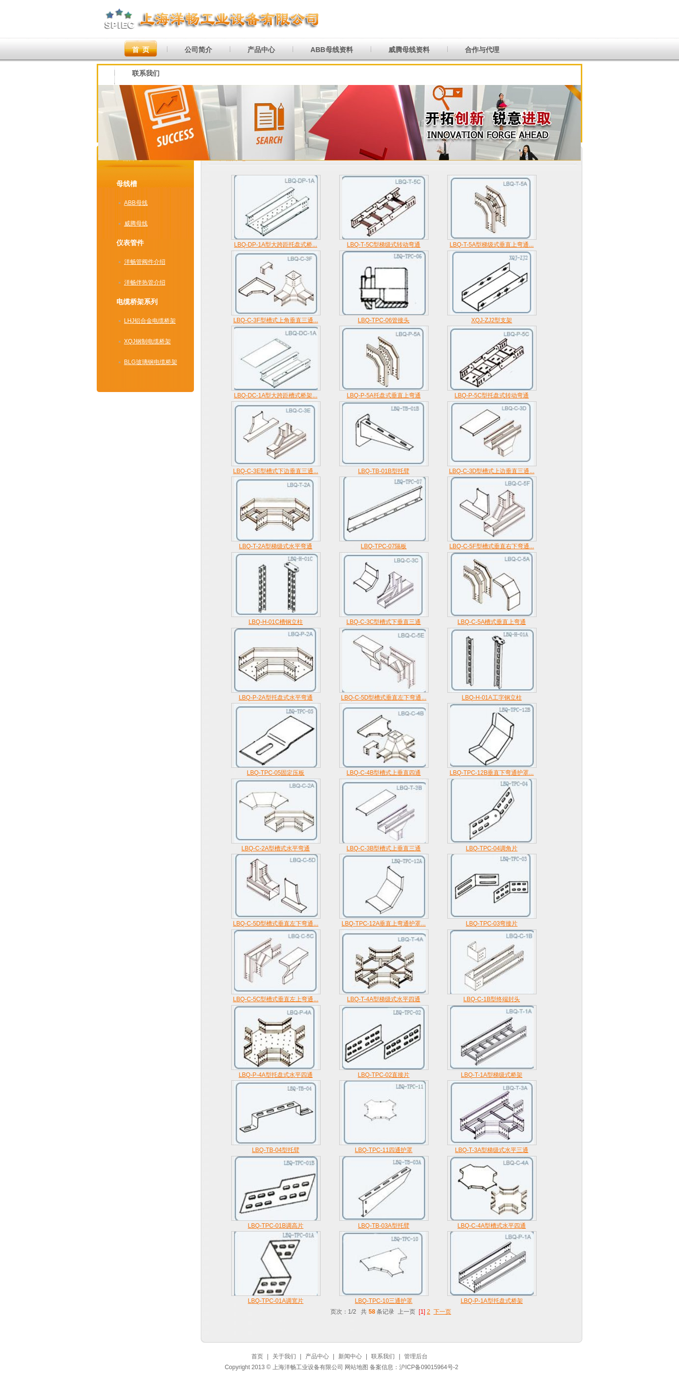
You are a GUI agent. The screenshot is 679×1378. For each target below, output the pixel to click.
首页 (257, 1356)
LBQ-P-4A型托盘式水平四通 (276, 1074)
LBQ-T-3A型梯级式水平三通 (491, 1150)
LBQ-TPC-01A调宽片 (275, 1300)
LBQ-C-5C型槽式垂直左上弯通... (275, 999)
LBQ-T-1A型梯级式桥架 (491, 1074)
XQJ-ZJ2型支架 (491, 320)
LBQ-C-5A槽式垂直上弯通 (492, 622)
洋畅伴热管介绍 (144, 282)
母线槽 (126, 184)
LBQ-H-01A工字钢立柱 (491, 697)
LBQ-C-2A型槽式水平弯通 (276, 848)
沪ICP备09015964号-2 (428, 1367)
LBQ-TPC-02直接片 (383, 1074)
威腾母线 (136, 223)
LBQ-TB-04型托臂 (275, 1150)
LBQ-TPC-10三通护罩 (383, 1300)
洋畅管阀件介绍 (144, 261)
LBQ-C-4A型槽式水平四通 (492, 1225)
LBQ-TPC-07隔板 (384, 546)
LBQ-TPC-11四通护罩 (383, 1150)
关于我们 (284, 1356)
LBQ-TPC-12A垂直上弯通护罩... (384, 923)
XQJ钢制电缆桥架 (147, 341)
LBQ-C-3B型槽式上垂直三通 (384, 848)
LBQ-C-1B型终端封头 (491, 999)
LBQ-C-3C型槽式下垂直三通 (383, 622)
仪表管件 (130, 243)
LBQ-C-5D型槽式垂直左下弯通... (383, 697)
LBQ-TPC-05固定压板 (275, 772)
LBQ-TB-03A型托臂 (383, 1225)
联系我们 (383, 1356)
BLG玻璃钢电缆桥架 (150, 362)
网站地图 (356, 1367)
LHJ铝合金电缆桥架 (150, 320)
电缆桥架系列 (137, 302)
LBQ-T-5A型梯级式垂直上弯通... (492, 244)
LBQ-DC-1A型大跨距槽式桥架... (275, 395)
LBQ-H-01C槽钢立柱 (275, 622)
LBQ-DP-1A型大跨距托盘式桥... (275, 244)
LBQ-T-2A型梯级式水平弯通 (275, 546)
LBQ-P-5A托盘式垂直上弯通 (384, 395)
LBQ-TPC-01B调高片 (275, 1225)
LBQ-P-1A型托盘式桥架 (492, 1300)
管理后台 (416, 1356)
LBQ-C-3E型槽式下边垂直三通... (275, 471)
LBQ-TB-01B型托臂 (383, 471)
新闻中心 (350, 1356)
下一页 (442, 1311)
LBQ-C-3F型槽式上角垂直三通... (275, 320)
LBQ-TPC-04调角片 (491, 848)
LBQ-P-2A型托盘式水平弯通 (276, 697)
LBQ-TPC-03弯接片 (491, 923)
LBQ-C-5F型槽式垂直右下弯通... (491, 546)
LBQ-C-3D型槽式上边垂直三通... (491, 471)
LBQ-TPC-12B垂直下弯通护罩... (492, 772)
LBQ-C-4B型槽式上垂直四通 (384, 772)
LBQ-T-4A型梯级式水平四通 (383, 999)
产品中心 (317, 1356)
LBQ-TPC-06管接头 (383, 320)
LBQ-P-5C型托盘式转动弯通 (492, 395)
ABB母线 (136, 202)
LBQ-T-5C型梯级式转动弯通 (383, 244)
